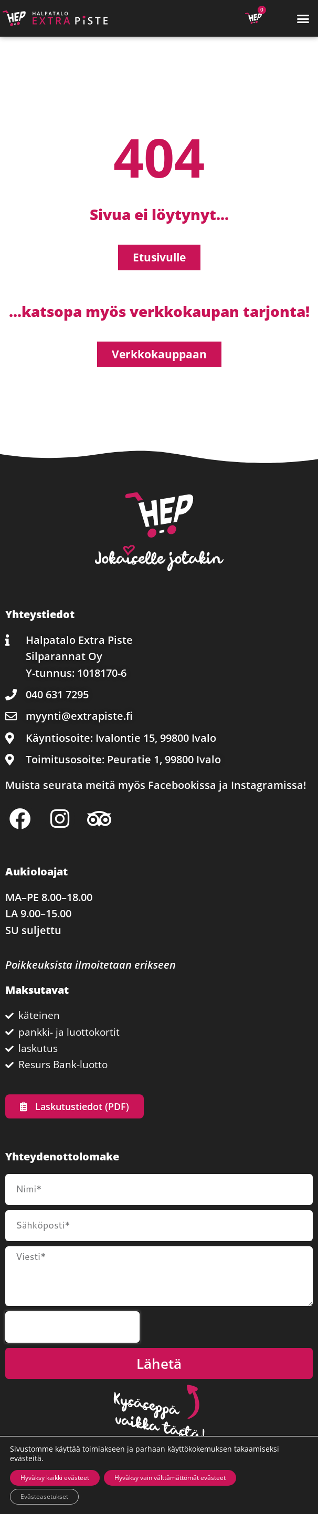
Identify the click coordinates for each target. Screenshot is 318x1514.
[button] (303, 18)
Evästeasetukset (44, 1496)
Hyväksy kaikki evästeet (54, 1477)
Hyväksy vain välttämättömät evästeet (170, 1477)
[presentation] (72, 1327)
